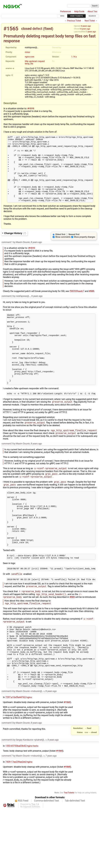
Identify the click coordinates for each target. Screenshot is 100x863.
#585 (91, 303)
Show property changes (84, 249)
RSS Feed (23, 854)
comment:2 (7, 308)
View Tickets (76, 16)
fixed (48, 28)
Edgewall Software (31, 860)
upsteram (33, 61)
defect (37, 28)
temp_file (29, 63)
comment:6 (7, 793)
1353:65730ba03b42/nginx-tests (21, 800)
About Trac (92, 11)
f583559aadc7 (77, 303)
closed (26, 28)
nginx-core (29, 57)
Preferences (65, 11)
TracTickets (69, 846)
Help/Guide (79, 11)
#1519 (30, 108)
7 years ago (91, 31)
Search (92, 16)
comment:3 (7, 470)
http (26, 61)
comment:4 (7, 745)
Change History (15, 245)
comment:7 (7, 809)
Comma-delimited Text (46, 854)
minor (27, 52)
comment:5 (7, 776)
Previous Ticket (74, 21)
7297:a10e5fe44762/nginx (18, 751)
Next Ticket (90, 21)
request (41, 61)
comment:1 (7, 254)
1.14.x (74, 57)
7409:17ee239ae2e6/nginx (18, 816)
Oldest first (60, 247)
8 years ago (86, 26)
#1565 (11, 29)
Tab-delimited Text (75, 854)
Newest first (74, 247)
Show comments (63, 249)
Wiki (62, 16)
